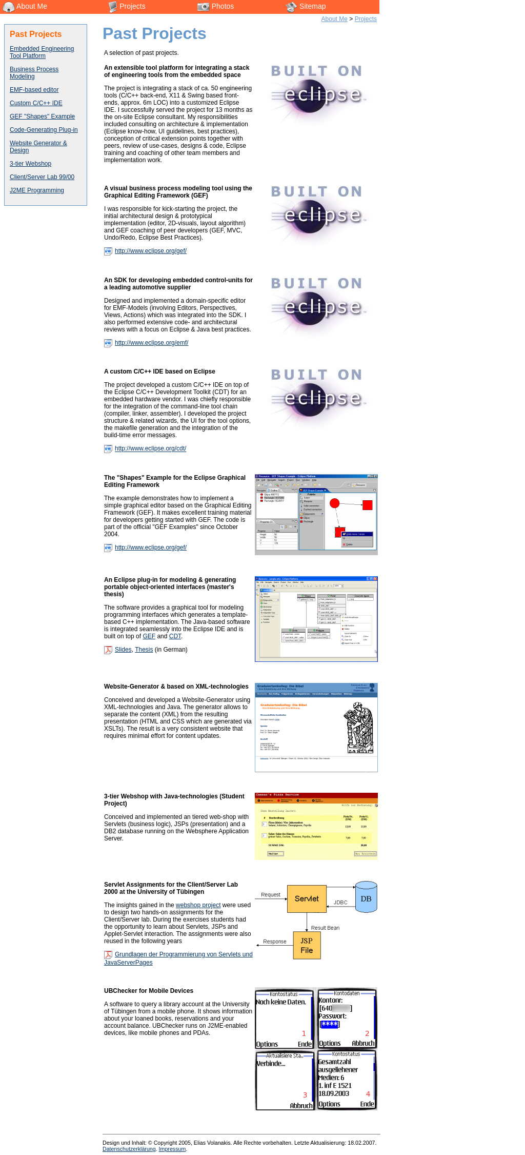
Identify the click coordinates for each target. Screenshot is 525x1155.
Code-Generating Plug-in (44, 129)
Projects (126, 6)
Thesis (144, 649)
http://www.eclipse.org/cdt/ (150, 449)
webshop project (198, 905)
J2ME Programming (37, 190)
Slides (123, 649)
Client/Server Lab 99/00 (42, 177)
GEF (149, 636)
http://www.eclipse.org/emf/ (151, 342)
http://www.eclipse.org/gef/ (151, 251)
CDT (175, 636)
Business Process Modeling (34, 73)
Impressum (172, 1149)
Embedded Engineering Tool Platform (42, 52)
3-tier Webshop (30, 163)
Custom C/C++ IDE (36, 103)
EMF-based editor (34, 89)
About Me (25, 6)
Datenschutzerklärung (129, 1149)
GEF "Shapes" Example (42, 116)
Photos (215, 6)
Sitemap (305, 6)
